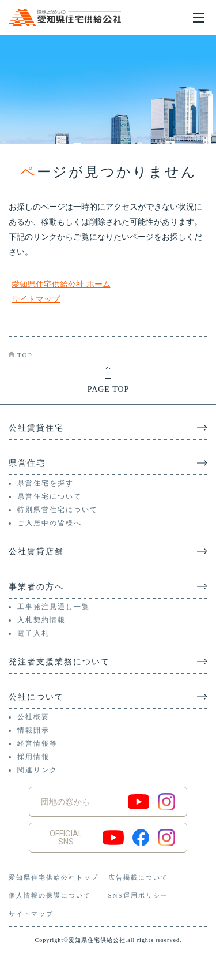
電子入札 (33, 633)
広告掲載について (138, 877)
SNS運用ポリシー (138, 895)
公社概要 (33, 717)
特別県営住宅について (57, 510)
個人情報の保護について (50, 895)
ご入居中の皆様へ (49, 523)
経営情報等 (37, 743)
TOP (25, 355)
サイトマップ (36, 299)
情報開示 (33, 730)
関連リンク (37, 770)
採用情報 (33, 757)
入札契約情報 (41, 620)
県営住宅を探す (45, 483)
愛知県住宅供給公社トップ (53, 877)
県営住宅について (49, 496)
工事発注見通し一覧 (53, 607)
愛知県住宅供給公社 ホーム (61, 284)
